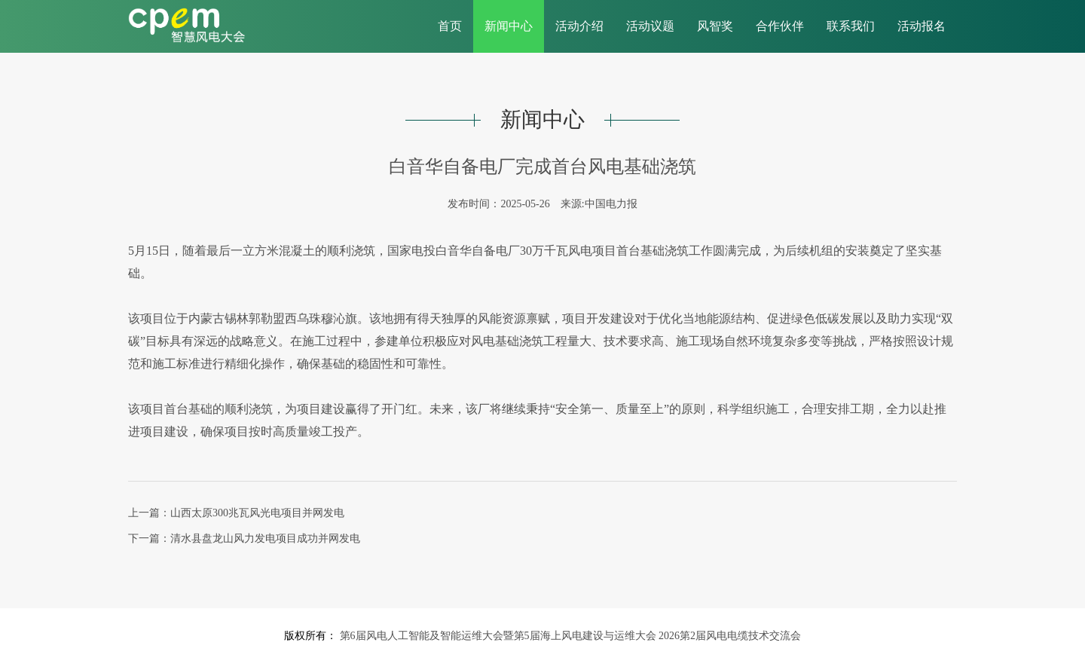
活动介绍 (579, 26)
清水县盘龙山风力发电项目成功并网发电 (265, 538)
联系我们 (851, 26)
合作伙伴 (780, 26)
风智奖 (715, 26)
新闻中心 (508, 26)
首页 (450, 26)
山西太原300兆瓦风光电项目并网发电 (257, 513)
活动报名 (921, 26)
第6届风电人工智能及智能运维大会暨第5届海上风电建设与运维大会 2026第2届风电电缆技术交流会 (569, 635)
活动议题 (650, 26)
